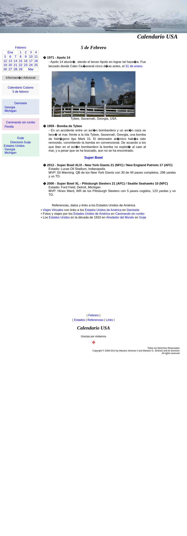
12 (5, 61)
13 (10, 61)
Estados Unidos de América (103, 210)
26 (5, 69)
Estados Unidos (14, 145)
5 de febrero (20, 91)
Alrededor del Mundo (120, 217)
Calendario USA (157, 36)
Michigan (10, 110)
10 (31, 56)
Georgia (9, 107)
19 (5, 65)
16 (26, 61)
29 (20, 69)
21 (15, 65)
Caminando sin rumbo (20, 122)
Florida (9, 126)
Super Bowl (93, 157)
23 (26, 65)
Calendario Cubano (20, 87)
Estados (79, 319)
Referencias (95, 319)
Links (109, 319)
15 (20, 61)
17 (31, 61)
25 (36, 65)
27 (10, 69)
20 (10, 65)
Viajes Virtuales (53, 210)
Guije (20, 138)
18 (36, 61)
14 (15, 61)
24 (31, 65)
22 (20, 65)
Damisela (20, 103)
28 (15, 69)
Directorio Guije (20, 142)
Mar (30, 69)
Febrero (20, 47)
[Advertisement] (43, 266)
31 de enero (133, 66)
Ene (10, 52)
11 (36, 56)
